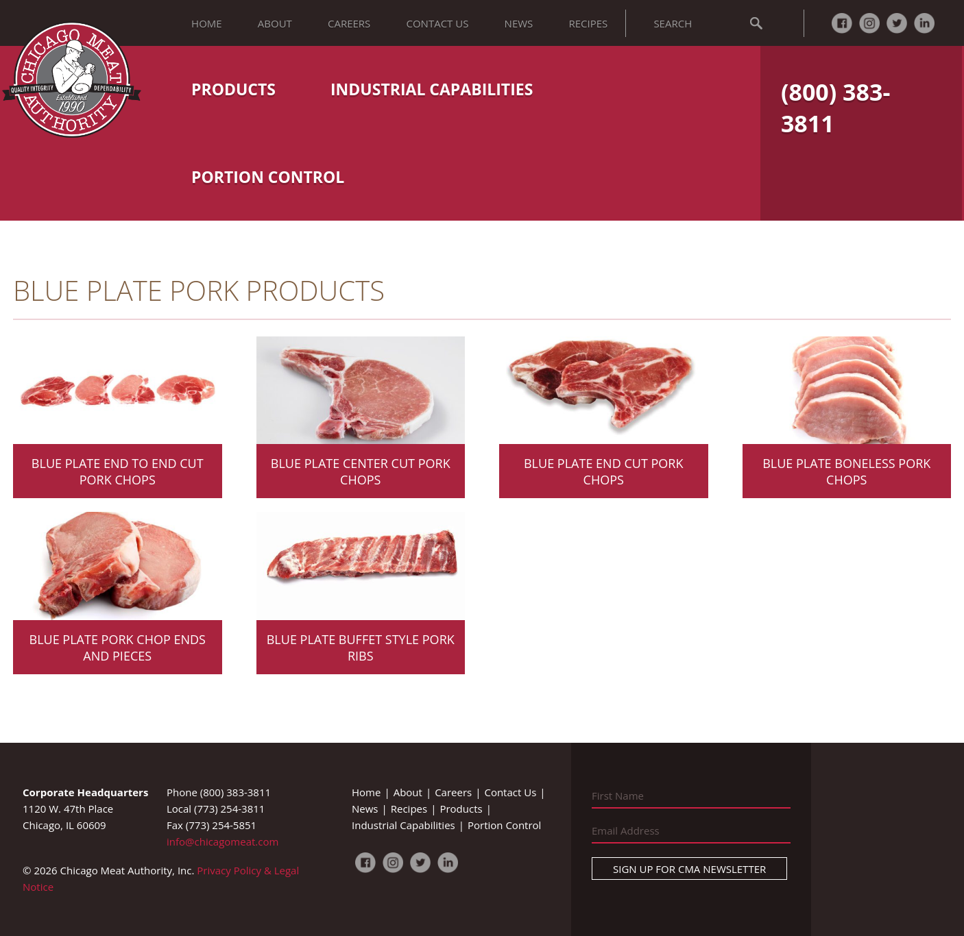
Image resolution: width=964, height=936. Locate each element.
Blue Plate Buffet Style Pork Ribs (361, 647)
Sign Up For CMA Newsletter (689, 869)
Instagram (869, 23)
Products (233, 89)
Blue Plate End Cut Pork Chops (604, 471)
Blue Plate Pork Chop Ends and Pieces (117, 647)
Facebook (842, 23)
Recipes (587, 23)
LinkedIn (924, 23)
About (275, 23)
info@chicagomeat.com (222, 841)
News (519, 23)
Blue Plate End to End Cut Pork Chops (118, 471)
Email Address (626, 830)
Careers (349, 23)
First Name (618, 795)
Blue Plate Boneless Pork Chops (846, 471)
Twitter (897, 23)
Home (206, 23)
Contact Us (438, 23)
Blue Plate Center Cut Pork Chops (360, 471)
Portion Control (267, 177)
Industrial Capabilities (431, 89)
